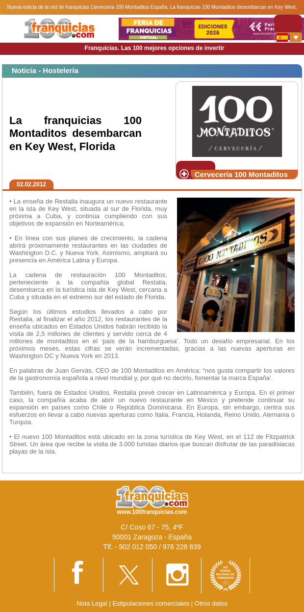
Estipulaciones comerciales (151, 603)
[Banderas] (288, 37)
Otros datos (211, 603)
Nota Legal (91, 603)
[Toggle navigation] (288, 23)
